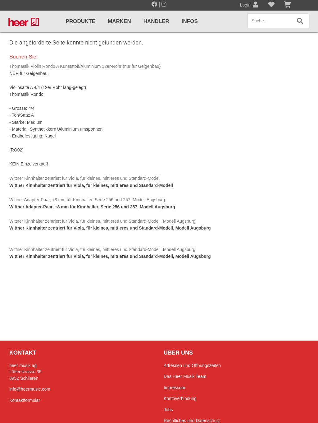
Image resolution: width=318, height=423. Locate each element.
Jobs (168, 409)
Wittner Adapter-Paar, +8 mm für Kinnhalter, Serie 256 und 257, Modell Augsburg (87, 199)
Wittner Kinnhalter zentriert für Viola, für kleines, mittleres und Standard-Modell (85, 178)
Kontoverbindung (180, 398)
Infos (190, 21)
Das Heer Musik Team (185, 376)
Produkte (80, 21)
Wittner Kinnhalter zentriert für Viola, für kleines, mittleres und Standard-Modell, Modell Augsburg (102, 221)
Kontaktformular (24, 400)
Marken (119, 21)
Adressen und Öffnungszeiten (192, 365)
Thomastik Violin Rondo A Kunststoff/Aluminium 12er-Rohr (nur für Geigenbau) (85, 66)
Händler (156, 21)
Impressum (174, 387)
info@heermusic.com (29, 389)
